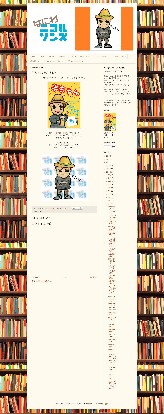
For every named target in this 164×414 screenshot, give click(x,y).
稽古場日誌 (35, 61)
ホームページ (48, 61)
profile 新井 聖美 (111, 313)
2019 (108, 172)
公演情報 (61, 57)
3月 (109, 204)
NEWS (51, 56)
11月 (109, 178)
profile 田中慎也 (111, 325)
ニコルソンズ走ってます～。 (112, 299)
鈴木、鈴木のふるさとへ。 (112, 261)
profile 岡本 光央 (111, 272)
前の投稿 (93, 277)
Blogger (105, 404)
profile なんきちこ (111, 267)
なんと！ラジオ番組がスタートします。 (112, 290)
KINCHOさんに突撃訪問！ (112, 228)
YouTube (114, 56)
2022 (108, 162)
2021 (108, 166)
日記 (124, 57)
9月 (109, 184)
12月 (110, 175)
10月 (110, 181)
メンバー (72, 57)
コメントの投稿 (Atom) (44, 281)
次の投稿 (35, 277)
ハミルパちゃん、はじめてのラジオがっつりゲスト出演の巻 (112, 217)
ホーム (64, 277)
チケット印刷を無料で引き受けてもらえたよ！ (112, 242)
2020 (108, 169)
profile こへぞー (111, 335)
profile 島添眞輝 (111, 345)
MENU (42, 56)
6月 (109, 194)
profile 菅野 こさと (111, 282)
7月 (109, 191)
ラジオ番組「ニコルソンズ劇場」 (94, 57)
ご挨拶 (33, 57)
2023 (108, 159)
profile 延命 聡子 (111, 234)
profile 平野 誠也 (111, 277)
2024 (108, 156)
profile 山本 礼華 (111, 250)
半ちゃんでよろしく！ (112, 319)
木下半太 (57, 133)
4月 (109, 201)
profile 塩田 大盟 (111, 340)
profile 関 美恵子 (112, 255)
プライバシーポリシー (76, 61)
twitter (60, 61)
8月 (109, 188)
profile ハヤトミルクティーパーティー (112, 306)
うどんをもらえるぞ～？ (112, 369)
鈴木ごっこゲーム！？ (112, 376)
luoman (88, 404)
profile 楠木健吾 (111, 330)
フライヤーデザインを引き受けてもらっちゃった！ (112, 359)
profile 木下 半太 (111, 350)
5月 (109, 197)
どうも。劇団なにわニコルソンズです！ (112, 385)
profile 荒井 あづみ (111, 208)
